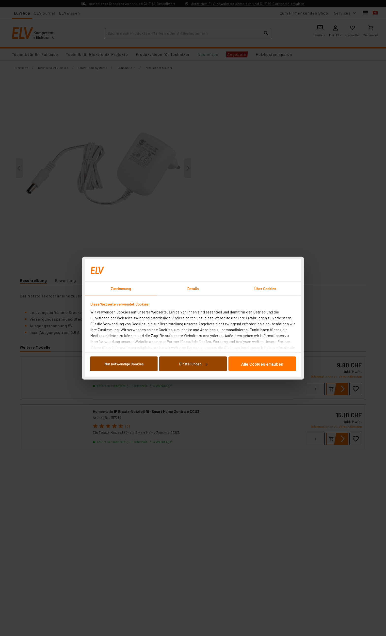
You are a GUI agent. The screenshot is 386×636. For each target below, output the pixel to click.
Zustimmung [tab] (121, 288)
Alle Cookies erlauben (262, 364)
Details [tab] (193, 288)
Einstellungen (193, 364)
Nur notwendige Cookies (124, 364)
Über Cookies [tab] (265, 288)
